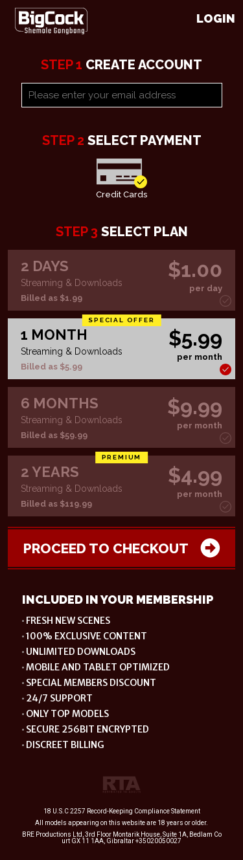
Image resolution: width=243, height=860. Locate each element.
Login (215, 18)
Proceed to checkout (121, 548)
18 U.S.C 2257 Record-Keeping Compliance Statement (121, 811)
